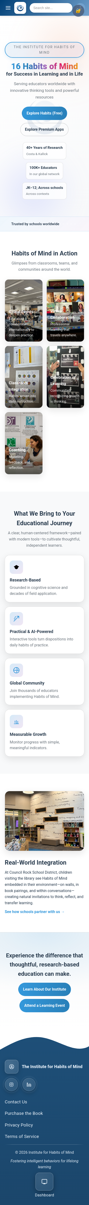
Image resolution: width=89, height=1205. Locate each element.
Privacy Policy (19, 1125)
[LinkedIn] (29, 1084)
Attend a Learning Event (44, 1005)
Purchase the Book (24, 1113)
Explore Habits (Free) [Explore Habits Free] (44, 113)
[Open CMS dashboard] (44, 1185)
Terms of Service (22, 1136)
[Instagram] (11, 1084)
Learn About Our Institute (44, 989)
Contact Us (16, 1102)
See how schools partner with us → (35, 911)
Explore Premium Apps (44, 129)
